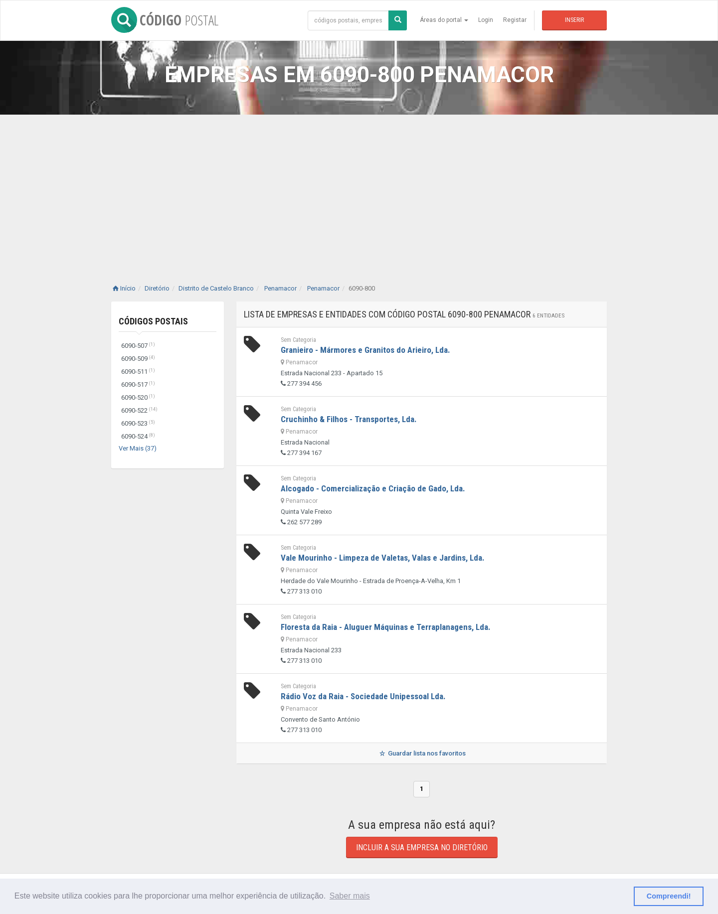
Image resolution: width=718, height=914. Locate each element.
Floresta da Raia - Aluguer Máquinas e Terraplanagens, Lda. (386, 627)
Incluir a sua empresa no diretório (422, 847)
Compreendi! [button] (669, 896)
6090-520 (138, 397)
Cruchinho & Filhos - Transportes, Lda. (349, 419)
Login (485, 19)
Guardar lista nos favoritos (421, 753)
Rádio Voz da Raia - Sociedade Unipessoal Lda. (363, 696)
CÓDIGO (164, 19)
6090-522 (139, 410)
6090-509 (138, 358)
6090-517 (138, 384)
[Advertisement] (359, 189)
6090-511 (138, 371)
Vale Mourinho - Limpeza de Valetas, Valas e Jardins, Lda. (383, 558)
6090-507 (138, 345)
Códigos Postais (153, 321)
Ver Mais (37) (138, 448)
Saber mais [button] (350, 896)
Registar (515, 19)
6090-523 (138, 423)
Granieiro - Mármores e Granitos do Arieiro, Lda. (365, 350)
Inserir (574, 19)
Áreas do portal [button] (444, 19)
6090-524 (138, 436)
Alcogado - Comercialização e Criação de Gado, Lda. (373, 488)
